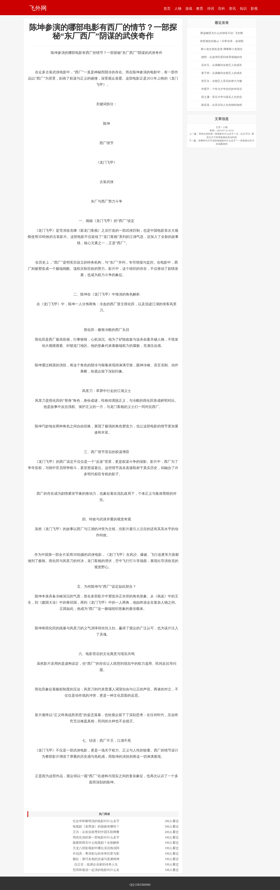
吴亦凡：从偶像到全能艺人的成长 (221, 65)
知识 (243, 9)
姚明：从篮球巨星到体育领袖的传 (221, 57)
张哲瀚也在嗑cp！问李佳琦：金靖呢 (221, 41)
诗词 (210, 9)
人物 (177, 9)
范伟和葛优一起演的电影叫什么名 (96, 870)
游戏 (188, 9)
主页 (218, 127)
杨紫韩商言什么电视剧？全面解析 (96, 842)
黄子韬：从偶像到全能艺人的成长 (221, 73)
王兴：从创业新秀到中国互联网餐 (96, 832)
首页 (167, 9)
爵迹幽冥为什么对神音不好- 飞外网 (221, 33)
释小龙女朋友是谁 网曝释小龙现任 (221, 49)
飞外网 (38, 8)
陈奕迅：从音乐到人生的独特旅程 (221, 104)
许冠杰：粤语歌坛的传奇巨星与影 (96, 853)
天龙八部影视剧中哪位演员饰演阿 (96, 848)
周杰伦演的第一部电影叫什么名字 (96, 837)
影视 (254, 9)
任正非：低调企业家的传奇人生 (96, 864)
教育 (199, 9)
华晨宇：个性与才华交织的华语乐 (221, 89)
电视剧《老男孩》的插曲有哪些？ (96, 826)
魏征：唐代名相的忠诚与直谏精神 (96, 859)
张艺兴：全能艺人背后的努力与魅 (221, 81)
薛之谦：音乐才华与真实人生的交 (221, 97)
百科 (221, 9)
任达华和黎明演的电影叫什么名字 (96, 821)
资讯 (232, 9)
